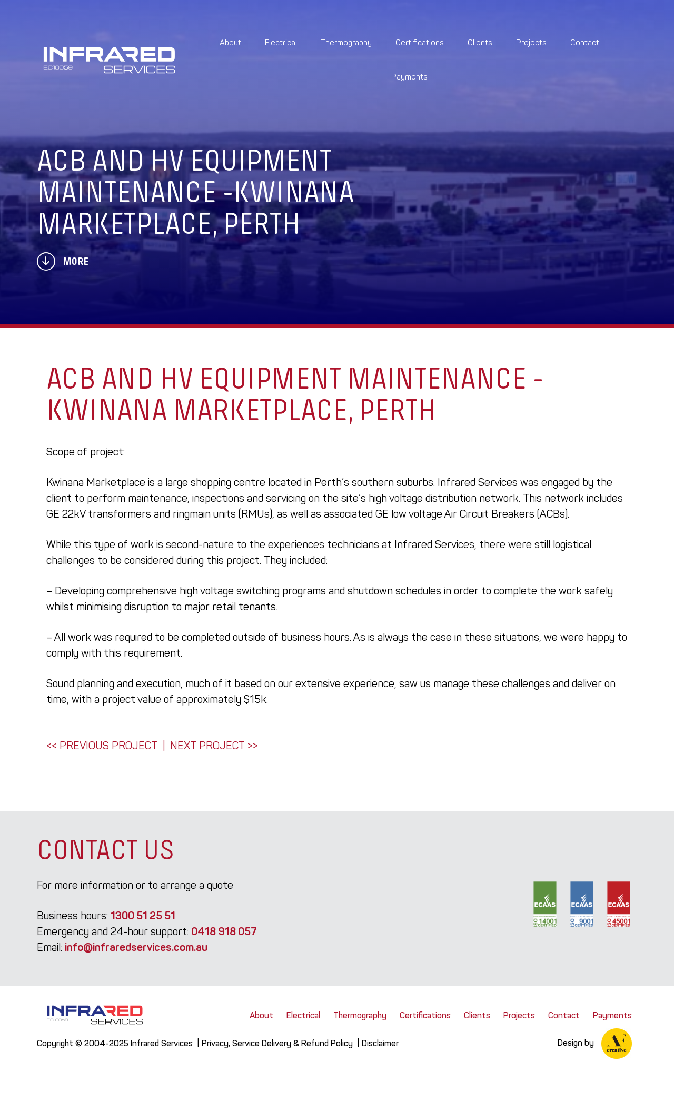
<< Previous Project (101, 745)
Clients (480, 42)
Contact (584, 42)
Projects (531, 42)
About (230, 42)
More (63, 261)
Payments (409, 77)
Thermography (346, 42)
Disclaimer (380, 1043)
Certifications (419, 42)
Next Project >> (214, 745)
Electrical (281, 42)
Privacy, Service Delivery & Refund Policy (277, 1043)
